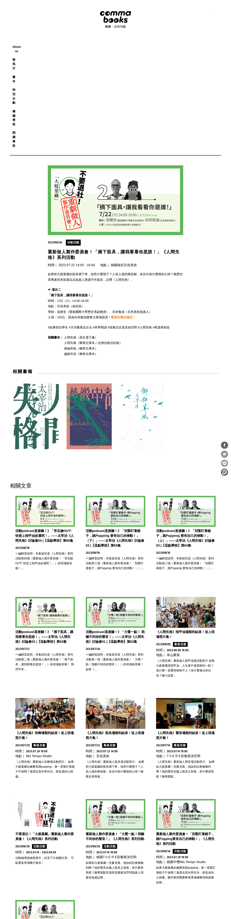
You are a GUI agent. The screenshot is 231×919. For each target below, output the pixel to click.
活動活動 (73, 139)
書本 (108, 42)
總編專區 (139, 42)
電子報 (217, 14)
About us (78, 42)
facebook (193, 14)
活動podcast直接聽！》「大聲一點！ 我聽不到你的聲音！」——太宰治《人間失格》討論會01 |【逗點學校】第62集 (115, 533)
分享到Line (224, 463)
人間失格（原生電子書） (81, 234)
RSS (185, 14)
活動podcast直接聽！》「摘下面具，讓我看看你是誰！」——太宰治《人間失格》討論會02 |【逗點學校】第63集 (44, 533)
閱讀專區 (157, 42)
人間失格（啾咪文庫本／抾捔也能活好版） (93, 239)
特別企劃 (122, 42)
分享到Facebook (224, 445)
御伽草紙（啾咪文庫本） (81, 245)
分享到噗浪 (224, 472)
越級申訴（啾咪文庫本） (81, 250)
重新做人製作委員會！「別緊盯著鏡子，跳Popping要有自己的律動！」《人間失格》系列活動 (185, 735)
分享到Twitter (224, 454)
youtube (209, 14)
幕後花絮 (180, 541)
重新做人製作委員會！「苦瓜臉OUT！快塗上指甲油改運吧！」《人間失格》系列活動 (44, 836)
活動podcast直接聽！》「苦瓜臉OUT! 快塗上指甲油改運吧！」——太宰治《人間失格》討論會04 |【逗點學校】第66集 (44, 432)
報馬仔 (94, 42)
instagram (201, 14)
